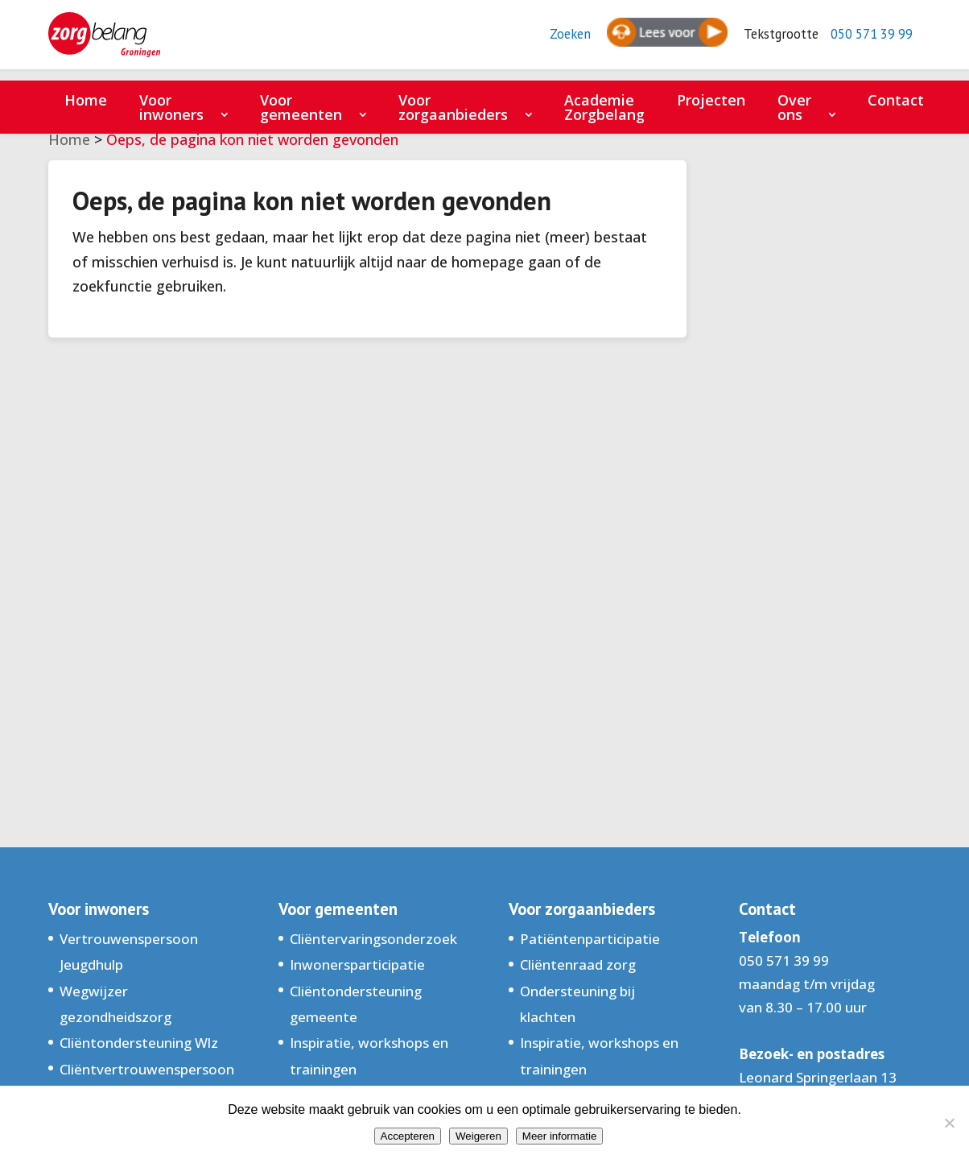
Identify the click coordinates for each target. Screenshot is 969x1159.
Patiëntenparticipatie (590, 938)
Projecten (711, 100)
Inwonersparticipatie (357, 964)
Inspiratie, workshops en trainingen (369, 1055)
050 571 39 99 (866, 40)
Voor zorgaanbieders (453, 107)
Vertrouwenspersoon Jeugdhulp (129, 951)
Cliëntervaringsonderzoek (373, 938)
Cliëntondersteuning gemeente (356, 1004)
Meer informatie (559, 1136)
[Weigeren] (949, 1123)
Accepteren (408, 1136)
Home (85, 100)
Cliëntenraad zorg (578, 964)
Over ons (794, 107)
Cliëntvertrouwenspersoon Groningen (147, 1082)
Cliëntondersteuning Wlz (139, 1042)
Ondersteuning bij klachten (577, 1004)
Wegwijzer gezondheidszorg (115, 1004)
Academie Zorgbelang (604, 107)
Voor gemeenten (301, 107)
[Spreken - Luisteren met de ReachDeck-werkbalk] (651, 40)
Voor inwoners (171, 107)
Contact (896, 100)
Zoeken (553, 40)
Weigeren (478, 1136)
